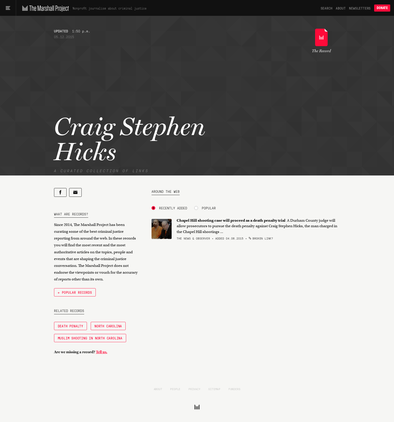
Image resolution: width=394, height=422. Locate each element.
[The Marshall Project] (44, 8)
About (341, 8)
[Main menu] (8, 8)
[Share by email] (75, 192)
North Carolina (108, 326)
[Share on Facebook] (60, 192)
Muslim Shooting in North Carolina (90, 338)
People (175, 389)
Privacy (194, 389)
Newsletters (360, 8)
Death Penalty (70, 326)
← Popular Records (75, 292)
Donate (382, 8)
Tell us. (101, 352)
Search (326, 8)
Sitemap (214, 389)
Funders (234, 389)
